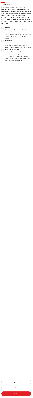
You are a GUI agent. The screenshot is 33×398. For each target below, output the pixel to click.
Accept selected (16, 382)
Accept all (16, 393)
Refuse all (16, 388)
